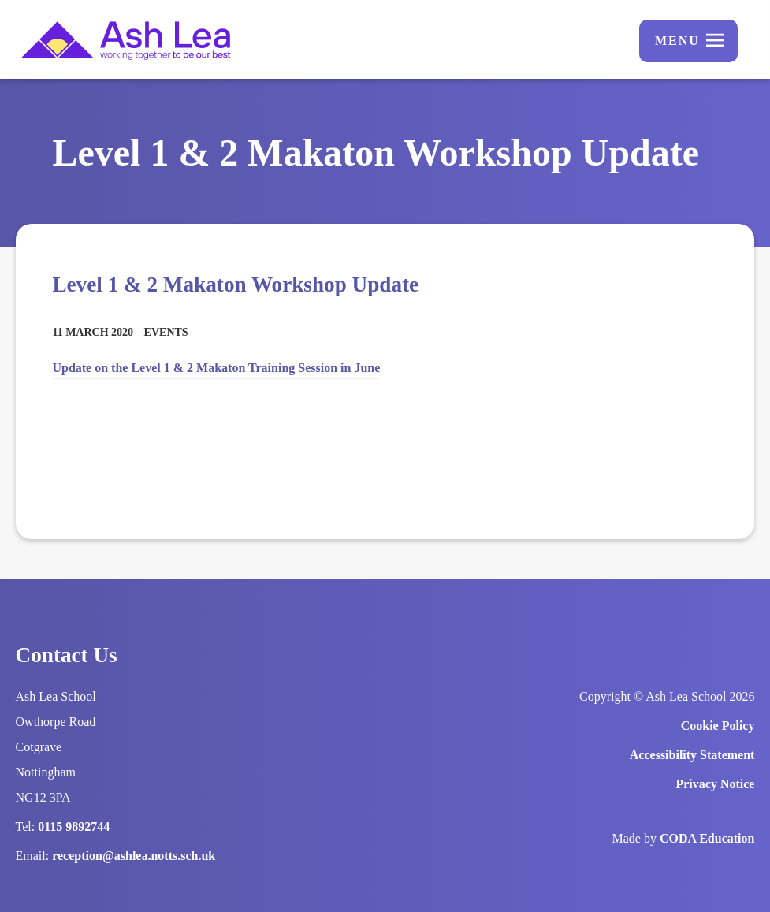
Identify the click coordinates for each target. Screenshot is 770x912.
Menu (677, 40)
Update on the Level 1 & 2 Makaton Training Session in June (216, 367)
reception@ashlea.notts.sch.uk (133, 855)
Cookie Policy (718, 725)
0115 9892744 (74, 826)
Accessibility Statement (692, 754)
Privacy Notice (714, 784)
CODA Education (707, 838)
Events (166, 332)
